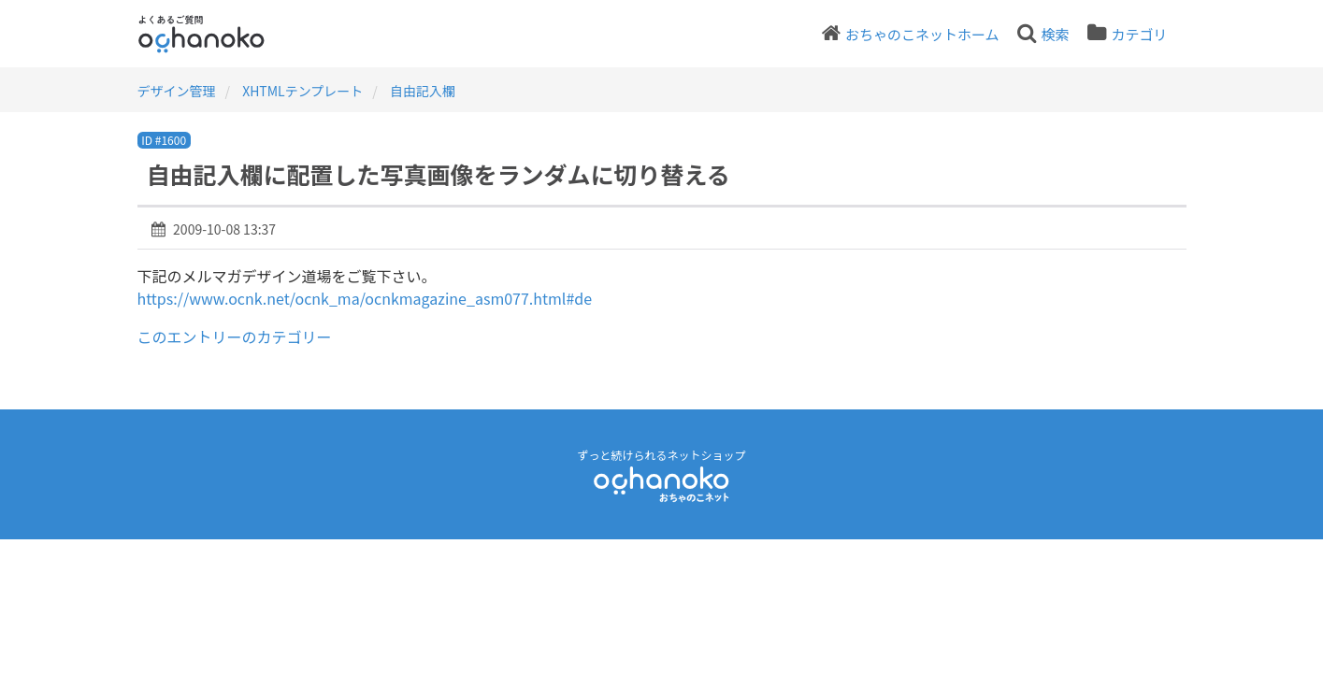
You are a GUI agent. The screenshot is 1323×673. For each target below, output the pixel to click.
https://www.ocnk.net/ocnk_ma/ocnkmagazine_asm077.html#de (365, 298)
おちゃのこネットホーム (922, 34)
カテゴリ (1139, 34)
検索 (1055, 34)
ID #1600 (163, 140)
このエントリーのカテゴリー (234, 336)
